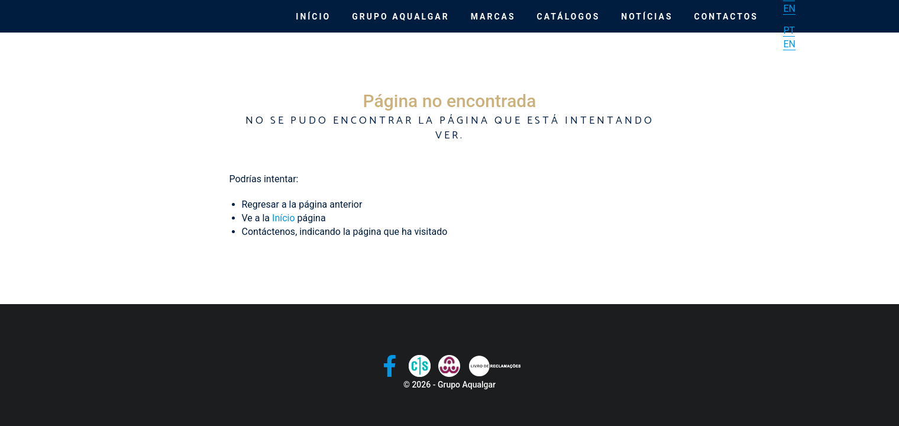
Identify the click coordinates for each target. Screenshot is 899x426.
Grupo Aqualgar (400, 16)
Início (313, 16)
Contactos (726, 16)
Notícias (646, 16)
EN (789, 8)
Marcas (493, 16)
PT (789, 30)
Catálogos (568, 16)
